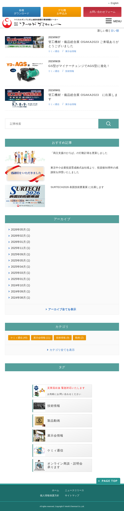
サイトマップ (72, 495)
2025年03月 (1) (20, 272)
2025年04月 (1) (20, 266)
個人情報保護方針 (49, 495)
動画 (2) (79, 337)
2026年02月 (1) (20, 235)
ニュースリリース (74, 490)
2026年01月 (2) (20, 241)
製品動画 (46, 421)
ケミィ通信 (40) (19, 337)
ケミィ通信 (53, 51)
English (114, 3)
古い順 (115, 30)
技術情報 (69, 71)
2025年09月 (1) (20, 254)
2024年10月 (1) (20, 285)
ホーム (55, 490)
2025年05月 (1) (20, 260)
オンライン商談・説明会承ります (58, 465)
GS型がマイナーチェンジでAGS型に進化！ (79, 65)
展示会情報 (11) (41, 337)
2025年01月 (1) (20, 279)
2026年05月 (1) (20, 229)
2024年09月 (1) (20, 291)
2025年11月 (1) (20, 248)
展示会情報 (70, 51)
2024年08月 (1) (20, 297)
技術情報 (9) (62, 337)
